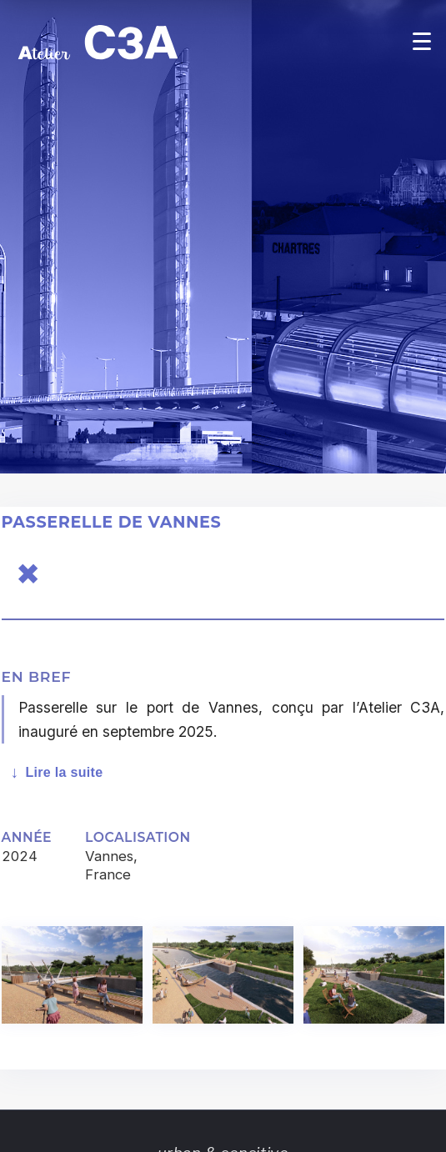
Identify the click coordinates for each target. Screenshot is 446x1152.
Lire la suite (64, 772)
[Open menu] (421, 41)
